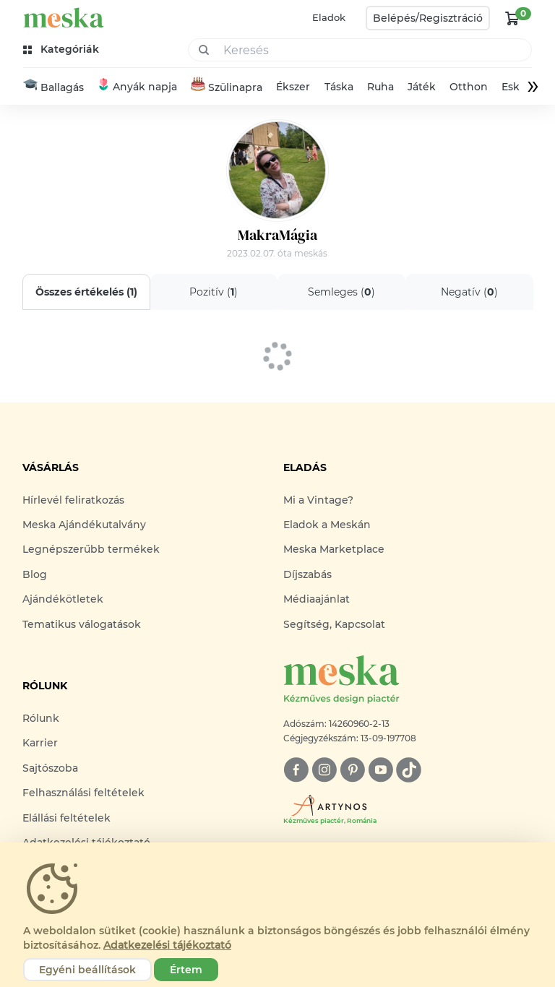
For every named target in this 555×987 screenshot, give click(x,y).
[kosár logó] (512, 18)
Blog (34, 574)
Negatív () (468, 292)
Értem (186, 969)
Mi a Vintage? (318, 500)
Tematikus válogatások (81, 624)
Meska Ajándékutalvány (84, 524)
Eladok (328, 17)
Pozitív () (213, 292)
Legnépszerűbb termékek (91, 549)
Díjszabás (307, 574)
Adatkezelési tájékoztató (167, 945)
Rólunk (40, 718)
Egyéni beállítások (87, 969)
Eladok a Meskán (327, 524)
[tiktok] (408, 770)
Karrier (40, 742)
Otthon (468, 86)
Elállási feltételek (66, 817)
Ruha (380, 86)
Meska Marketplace (333, 549)
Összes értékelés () (86, 292)
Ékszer (293, 86)
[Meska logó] (408, 680)
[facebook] (296, 770)
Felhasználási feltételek (83, 792)
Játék (422, 86)
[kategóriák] (62, 49)
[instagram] (324, 770)
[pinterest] (352, 770)
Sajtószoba (50, 768)
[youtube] (380, 770)
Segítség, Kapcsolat (334, 624)
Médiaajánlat (316, 598)
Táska (338, 86)
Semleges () (341, 292)
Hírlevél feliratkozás (73, 500)
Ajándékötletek (62, 598)
